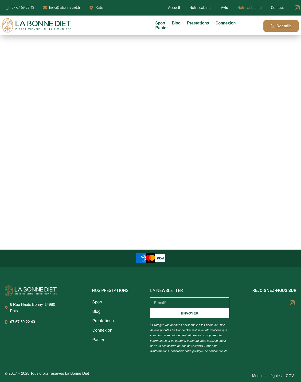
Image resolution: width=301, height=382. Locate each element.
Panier (161, 27)
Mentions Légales (266, 376)
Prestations (198, 23)
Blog (176, 23)
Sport (160, 23)
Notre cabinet (200, 7)
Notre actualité (249, 7)
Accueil (174, 7)
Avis (224, 7)
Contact (277, 7)
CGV (290, 376)
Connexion (225, 23)
